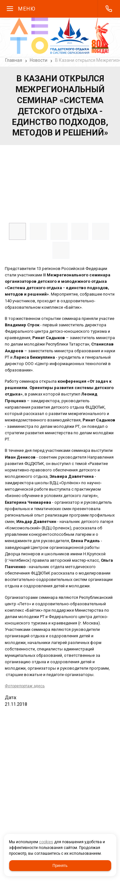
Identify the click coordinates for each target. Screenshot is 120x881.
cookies (46, 842)
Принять (60, 865)
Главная (13, 60)
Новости (38, 60)
